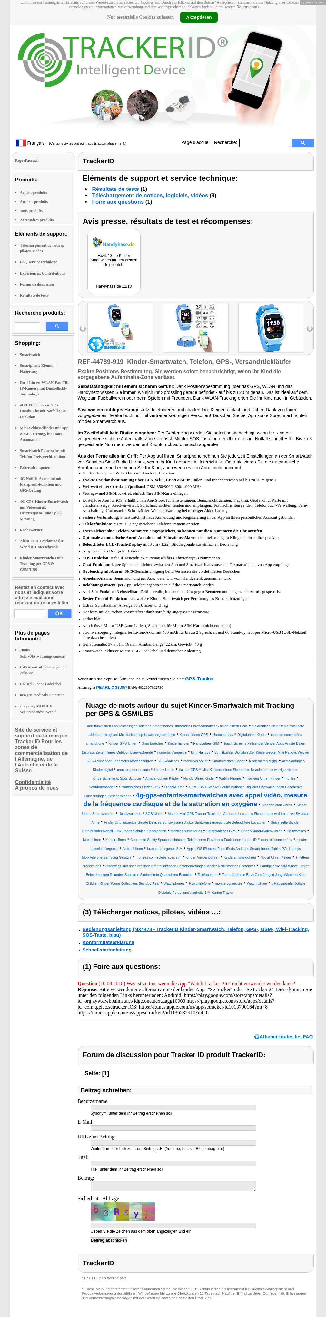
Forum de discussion (37, 284)
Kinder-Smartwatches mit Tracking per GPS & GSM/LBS (41, 564)
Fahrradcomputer (35, 467)
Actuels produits (33, 192)
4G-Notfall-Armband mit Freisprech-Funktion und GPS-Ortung (41, 484)
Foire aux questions (118, 202)
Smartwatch (30, 354)
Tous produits (31, 211)
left (83, 329)
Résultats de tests (34, 295)
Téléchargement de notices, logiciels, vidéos (150, 195)
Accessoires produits (37, 220)
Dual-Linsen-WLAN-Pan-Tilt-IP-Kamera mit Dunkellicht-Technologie (45, 388)
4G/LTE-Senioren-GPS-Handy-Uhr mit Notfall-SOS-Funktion (44, 411)
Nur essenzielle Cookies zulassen (140, 17)
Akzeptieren (199, 17)
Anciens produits (34, 202)
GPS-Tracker (199, 678)
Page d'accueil (196, 142)
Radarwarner (31, 530)
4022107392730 (150, 687)
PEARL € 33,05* (111, 687)
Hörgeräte (42, 695)
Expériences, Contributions (42, 273)
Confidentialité (33, 782)
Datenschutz (247, 7)
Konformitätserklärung (109, 942)
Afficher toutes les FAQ (286, 1036)
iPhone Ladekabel (40, 684)
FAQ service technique (38, 262)
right (310, 329)
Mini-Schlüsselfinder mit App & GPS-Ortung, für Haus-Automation (44, 434)
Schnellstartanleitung (107, 949)
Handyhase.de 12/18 (114, 286)
